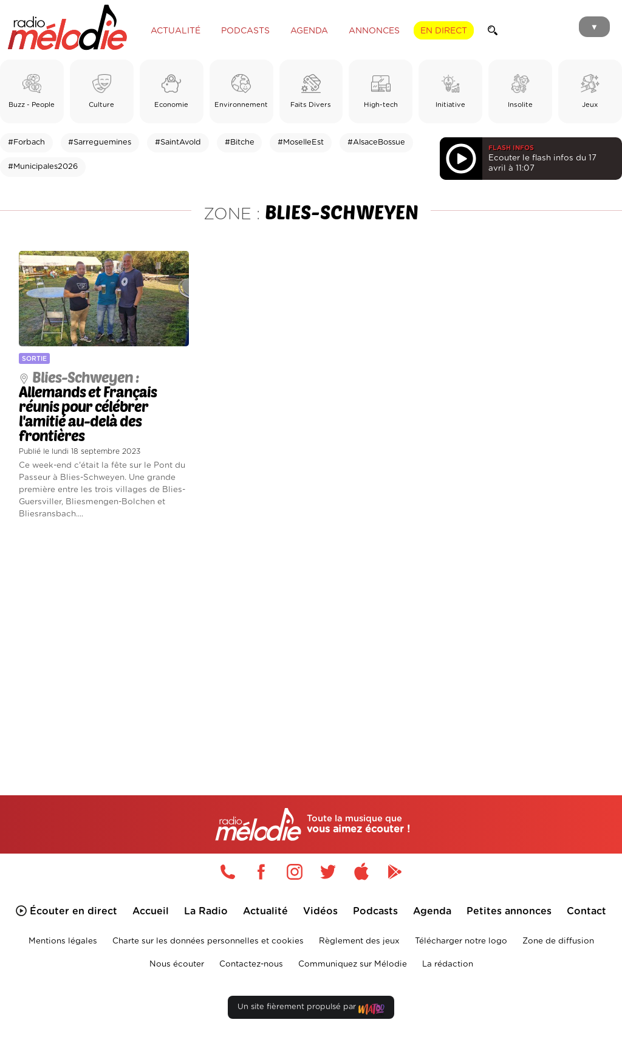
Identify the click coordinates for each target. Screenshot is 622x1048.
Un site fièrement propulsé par (311, 1009)
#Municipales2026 (43, 167)
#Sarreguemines (99, 142)
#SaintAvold (178, 142)
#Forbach (26, 142)
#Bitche (240, 142)
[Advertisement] (311, 640)
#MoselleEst (301, 142)
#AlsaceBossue (376, 142)
